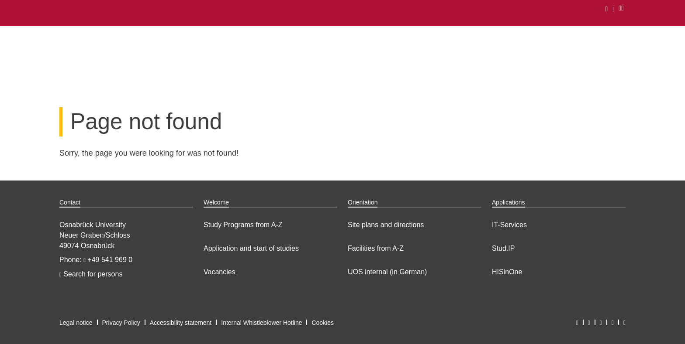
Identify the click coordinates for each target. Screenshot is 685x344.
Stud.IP (503, 248)
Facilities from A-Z (376, 248)
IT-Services (509, 224)
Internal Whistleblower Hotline (261, 322)
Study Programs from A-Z (243, 224)
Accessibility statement (181, 322)
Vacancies (219, 272)
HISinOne (507, 272)
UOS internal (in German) (387, 272)
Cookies (322, 322)
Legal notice (76, 322)
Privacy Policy (121, 322)
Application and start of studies (251, 248)
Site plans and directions (386, 224)
